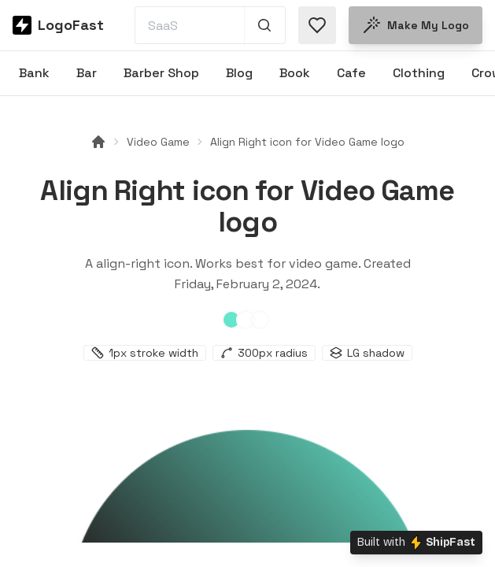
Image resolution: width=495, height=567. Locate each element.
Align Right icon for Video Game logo (307, 142)
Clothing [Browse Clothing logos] (419, 73)
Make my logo (415, 25)
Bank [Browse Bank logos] (34, 73)
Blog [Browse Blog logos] (239, 73)
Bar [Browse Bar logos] (86, 73)
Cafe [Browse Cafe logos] (351, 73)
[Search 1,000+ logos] (265, 25)
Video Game (158, 142)
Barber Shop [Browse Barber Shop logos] (161, 73)
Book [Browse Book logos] (294, 73)
